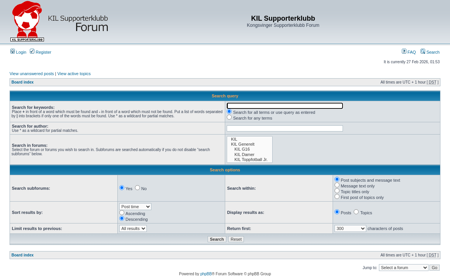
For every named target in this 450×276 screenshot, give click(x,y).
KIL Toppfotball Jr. (249, 159)
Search (430, 52)
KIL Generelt (249, 144)
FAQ (409, 52)
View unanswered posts (32, 73)
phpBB (206, 274)
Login (18, 52)
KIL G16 (249, 149)
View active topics (74, 73)
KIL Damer (249, 154)
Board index (22, 82)
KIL (249, 139)
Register (40, 52)
